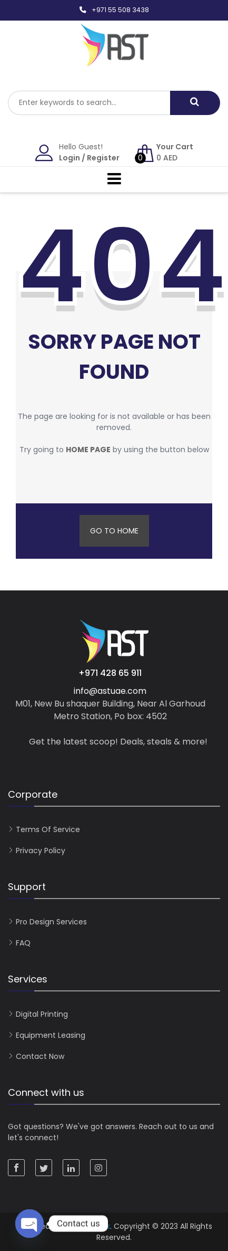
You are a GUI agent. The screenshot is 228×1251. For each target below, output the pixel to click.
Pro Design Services (51, 921)
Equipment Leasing (50, 1035)
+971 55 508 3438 (120, 9)
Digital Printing (42, 1014)
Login (69, 157)
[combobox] (89, 103)
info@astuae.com (110, 691)
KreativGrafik (86, 1226)
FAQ (23, 943)
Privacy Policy (40, 850)
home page (88, 449)
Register (103, 157)
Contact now (40, 1056)
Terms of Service (48, 829)
